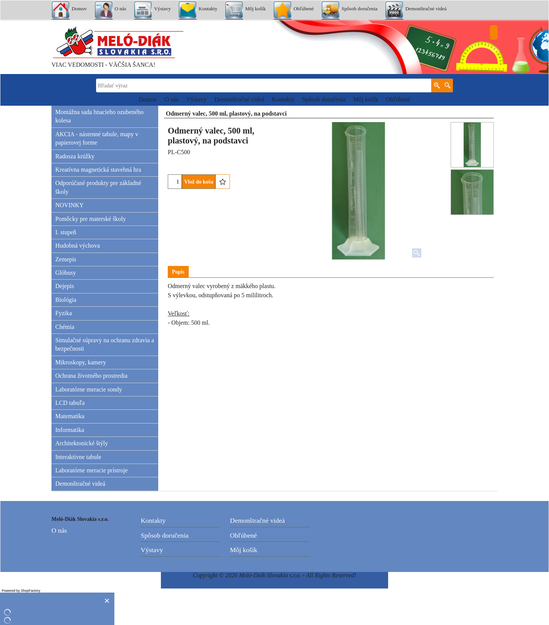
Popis (178, 272)
